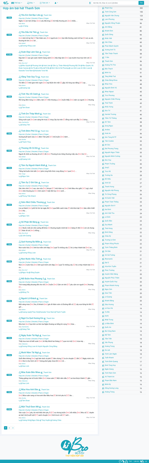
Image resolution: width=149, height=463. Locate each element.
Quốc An (106, 327)
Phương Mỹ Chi (74, 66)
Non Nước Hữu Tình (29, 259)
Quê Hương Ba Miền (29, 241)
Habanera (24, 344)
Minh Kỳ (106, 384)
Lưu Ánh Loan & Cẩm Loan (79, 68)
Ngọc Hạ (25, 272)
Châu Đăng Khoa (109, 80)
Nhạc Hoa (107, 84)
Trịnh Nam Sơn (109, 373)
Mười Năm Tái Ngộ (29, 352)
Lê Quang (107, 297)
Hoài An (106, 133)
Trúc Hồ (106, 171)
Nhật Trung (107, 320)
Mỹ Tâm (106, 335)
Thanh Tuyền (60, 312)
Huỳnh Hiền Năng (110, 274)
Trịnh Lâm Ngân (109, 354)
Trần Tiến (107, 339)
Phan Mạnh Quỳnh (110, 46)
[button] (56, 3)
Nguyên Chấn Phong (111, 99)
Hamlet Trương (109, 114)
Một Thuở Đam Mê (29, 406)
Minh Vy (106, 73)
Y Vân (105, 57)
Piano (41, 18)
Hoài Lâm (46, 66)
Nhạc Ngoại (107, 92)
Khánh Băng (108, 301)
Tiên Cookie (108, 141)
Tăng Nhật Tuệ (109, 76)
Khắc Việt (107, 38)
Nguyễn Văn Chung (110, 16)
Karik (105, 316)
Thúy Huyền (45, 420)
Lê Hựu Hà (107, 308)
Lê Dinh (106, 217)
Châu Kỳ (106, 236)
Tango (23, 174)
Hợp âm (22, 18)
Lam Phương (108, 19)
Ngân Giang (107, 369)
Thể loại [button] (16, 3)
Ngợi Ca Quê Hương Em (31, 318)
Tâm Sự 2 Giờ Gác (28, 182)
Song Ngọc (107, 126)
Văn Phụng (107, 342)
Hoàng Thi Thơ (109, 65)
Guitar (28, 18)
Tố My (47, 68)
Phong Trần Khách (28, 196)
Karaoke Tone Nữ (40, 71)
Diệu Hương (108, 304)
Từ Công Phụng (109, 194)
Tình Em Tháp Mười (29, 113)
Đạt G (105, 263)
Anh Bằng (107, 27)
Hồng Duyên (34, 272)
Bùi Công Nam (109, 331)
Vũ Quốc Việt (108, 198)
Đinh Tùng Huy (109, 365)
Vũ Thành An (108, 377)
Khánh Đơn (107, 31)
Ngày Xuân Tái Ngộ (29, 335)
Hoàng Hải (25, 420)
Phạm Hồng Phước (110, 244)
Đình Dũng (107, 232)
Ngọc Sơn (25, 176)
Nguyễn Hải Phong (110, 190)
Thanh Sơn (48, 15)
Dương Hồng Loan (28, 46)
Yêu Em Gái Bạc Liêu (30, 15)
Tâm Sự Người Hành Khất (32, 165)
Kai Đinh (106, 209)
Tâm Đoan (25, 108)
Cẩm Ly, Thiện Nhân (59, 66)
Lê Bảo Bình (108, 323)
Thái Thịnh (107, 103)
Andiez (106, 130)
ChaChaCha (25, 122)
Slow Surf (24, 63)
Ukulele (34, 18)
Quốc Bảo (107, 221)
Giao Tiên (107, 293)
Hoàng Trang (108, 392)
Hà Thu (32, 68)
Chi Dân (106, 251)
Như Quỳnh (25, 66)
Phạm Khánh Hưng (110, 285)
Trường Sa (107, 175)
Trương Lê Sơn (109, 240)
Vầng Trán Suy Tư (28, 76)
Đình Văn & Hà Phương (59, 68)
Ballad (23, 43)
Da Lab (106, 350)
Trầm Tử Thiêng (109, 118)
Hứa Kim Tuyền (109, 266)
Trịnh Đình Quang (110, 361)
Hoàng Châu (56, 420)
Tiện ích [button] (44, 3)
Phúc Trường (108, 270)
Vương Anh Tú (108, 50)
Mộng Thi (25, 292)
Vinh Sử (106, 183)
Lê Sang (24, 26)
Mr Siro (106, 145)
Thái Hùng (107, 228)
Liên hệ (136, 461)
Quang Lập (25, 88)
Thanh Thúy (26, 142)
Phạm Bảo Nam (109, 380)
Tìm (141, 3)
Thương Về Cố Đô (28, 148)
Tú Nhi (106, 312)
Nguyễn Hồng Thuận (111, 23)
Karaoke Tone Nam (46, 312)
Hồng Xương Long (110, 388)
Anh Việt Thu (108, 213)
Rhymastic (107, 259)
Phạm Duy (107, 8)
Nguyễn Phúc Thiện (110, 278)
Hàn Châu (107, 42)
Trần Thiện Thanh (110, 54)
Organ (46, 18)
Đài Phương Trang (110, 149)
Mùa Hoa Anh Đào (28, 389)
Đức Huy (106, 160)
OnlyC (105, 168)
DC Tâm (106, 122)
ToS (130, 461)
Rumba (24, 139)
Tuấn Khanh (108, 358)
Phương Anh (36, 66)
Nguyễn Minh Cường (111, 156)
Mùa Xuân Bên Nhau (29, 372)
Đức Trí (106, 111)
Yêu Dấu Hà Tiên (28, 32)
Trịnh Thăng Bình (109, 247)
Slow (23, 213)
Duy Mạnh (107, 225)
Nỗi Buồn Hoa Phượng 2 (31, 278)
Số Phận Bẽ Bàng (28, 222)
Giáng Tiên (25, 125)
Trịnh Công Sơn (109, 12)
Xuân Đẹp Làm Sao (29, 52)
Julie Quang (26, 236)
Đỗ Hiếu (106, 179)
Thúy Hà (34, 312)
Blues (23, 23)
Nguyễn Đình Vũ (109, 88)
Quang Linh (26, 159)
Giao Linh (25, 366)
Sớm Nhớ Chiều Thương (31, 202)
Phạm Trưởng (108, 164)
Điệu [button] (30, 3)
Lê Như (39, 68)
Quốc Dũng (107, 34)
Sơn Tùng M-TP (109, 137)
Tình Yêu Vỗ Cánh (28, 94)
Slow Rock (25, 233)
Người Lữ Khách (27, 298)
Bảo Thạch (107, 69)
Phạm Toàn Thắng (110, 202)
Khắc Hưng (107, 107)
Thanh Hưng (108, 187)
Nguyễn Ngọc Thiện (110, 152)
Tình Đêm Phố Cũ (28, 131)
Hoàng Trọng (108, 346)
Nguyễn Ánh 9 (108, 206)
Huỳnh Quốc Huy (109, 282)
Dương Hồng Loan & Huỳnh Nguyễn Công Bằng (39, 346)
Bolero (24, 85)
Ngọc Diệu (35, 420)
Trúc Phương (108, 95)
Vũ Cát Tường (108, 255)
